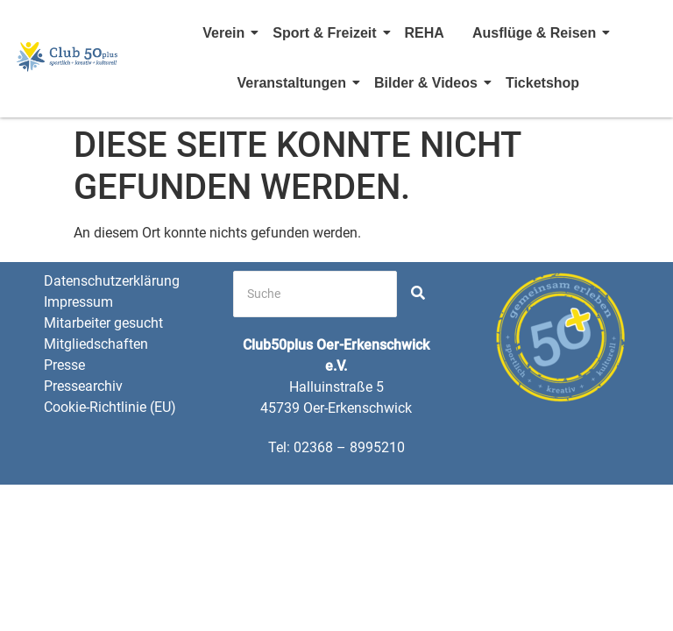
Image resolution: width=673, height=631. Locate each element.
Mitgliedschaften (96, 344)
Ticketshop (542, 82)
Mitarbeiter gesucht (103, 323)
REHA (424, 32)
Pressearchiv (83, 386)
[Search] (315, 294)
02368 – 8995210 (349, 447)
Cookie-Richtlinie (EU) (110, 407)
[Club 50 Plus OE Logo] (67, 56)
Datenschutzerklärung (112, 281)
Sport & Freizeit (327, 32)
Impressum (78, 302)
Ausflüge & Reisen (536, 32)
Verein (226, 32)
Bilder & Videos (428, 82)
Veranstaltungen (294, 82)
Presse (64, 365)
